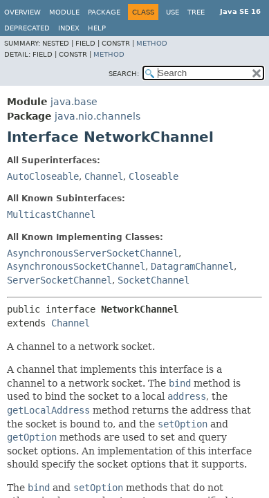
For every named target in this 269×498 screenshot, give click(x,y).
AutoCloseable (43, 176)
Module (64, 12)
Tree (196, 12)
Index (69, 28)
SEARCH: (124, 73)
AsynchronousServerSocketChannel (92, 253)
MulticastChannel (51, 214)
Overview (22, 12)
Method (151, 43)
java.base (74, 101)
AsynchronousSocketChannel (76, 266)
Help (97, 28)
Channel (103, 176)
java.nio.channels (97, 116)
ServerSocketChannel (59, 280)
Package (104, 12)
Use (172, 12)
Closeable (153, 176)
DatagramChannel (192, 266)
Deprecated (27, 28)
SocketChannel (153, 280)
